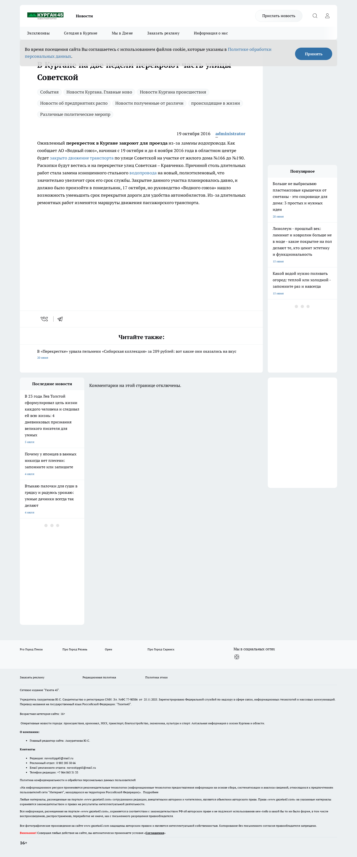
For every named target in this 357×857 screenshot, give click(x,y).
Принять (314, 53)
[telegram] (62, 319)
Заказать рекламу (163, 33)
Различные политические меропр (75, 114)
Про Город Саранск (161, 649)
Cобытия (49, 92)
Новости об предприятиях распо (74, 103)
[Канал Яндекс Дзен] (237, 657)
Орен (108, 649)
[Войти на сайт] (327, 16)
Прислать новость (278, 15)
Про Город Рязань (74, 649)
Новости (84, 15)
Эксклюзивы (38, 33)
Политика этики (156, 677)
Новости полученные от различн (149, 103)
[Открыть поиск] (315, 16)
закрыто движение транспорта (82, 158)
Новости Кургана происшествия (173, 92)
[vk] (44, 319)
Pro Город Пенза (31, 649)
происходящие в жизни (215, 103)
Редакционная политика (99, 677)
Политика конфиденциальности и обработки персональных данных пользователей (78, 780)
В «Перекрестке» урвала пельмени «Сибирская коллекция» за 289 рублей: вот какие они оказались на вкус (141, 355)
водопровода (142, 173)
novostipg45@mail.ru (58, 758)
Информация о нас (211, 33)
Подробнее (150, 792)
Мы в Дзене (122, 33)
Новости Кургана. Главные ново (99, 92)
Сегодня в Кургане (80, 33)
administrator (230, 133)
